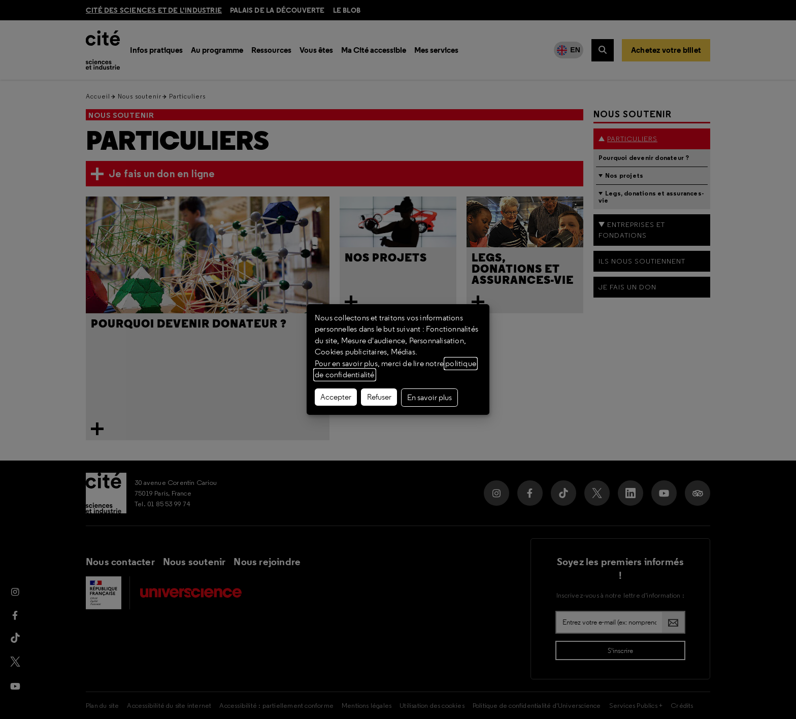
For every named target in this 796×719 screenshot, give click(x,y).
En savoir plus (429, 398)
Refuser (379, 397)
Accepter (335, 397)
